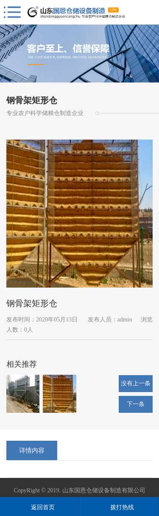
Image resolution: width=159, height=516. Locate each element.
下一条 (136, 404)
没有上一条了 (136, 386)
